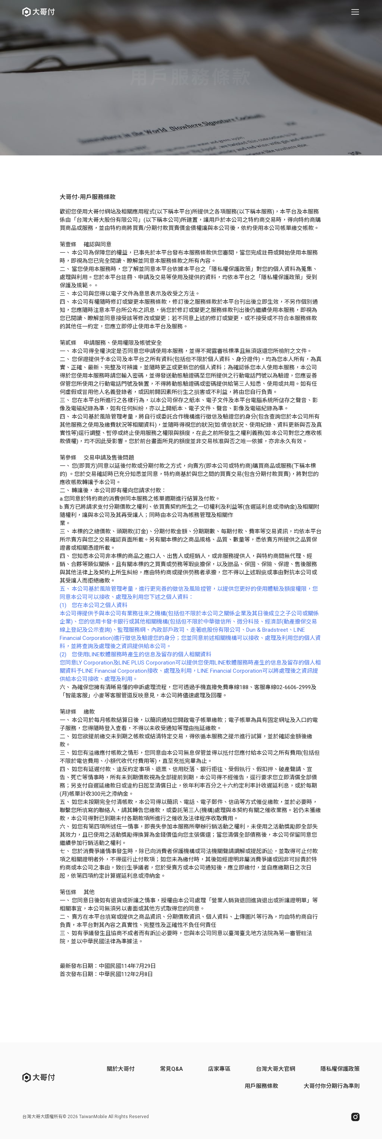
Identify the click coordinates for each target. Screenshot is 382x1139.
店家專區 (219, 1069)
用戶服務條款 (261, 1086)
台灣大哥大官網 (275, 1069)
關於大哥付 (121, 1069)
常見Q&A (171, 1069)
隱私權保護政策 (340, 1069)
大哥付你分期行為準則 (332, 1086)
